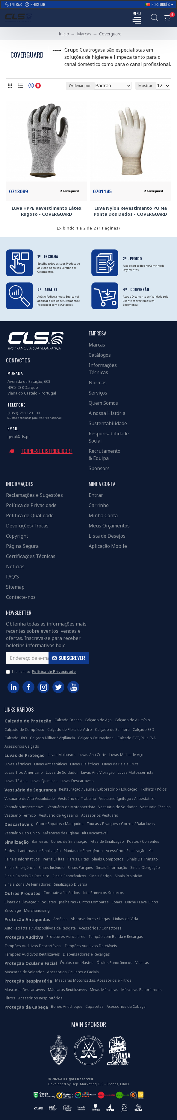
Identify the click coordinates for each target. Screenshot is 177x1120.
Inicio (64, 34)
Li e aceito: (41, 671)
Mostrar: (145, 85)
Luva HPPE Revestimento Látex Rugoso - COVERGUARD (46, 211)
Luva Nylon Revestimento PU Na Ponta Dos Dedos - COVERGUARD (130, 211)
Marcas (84, 34)
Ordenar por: (80, 85)
